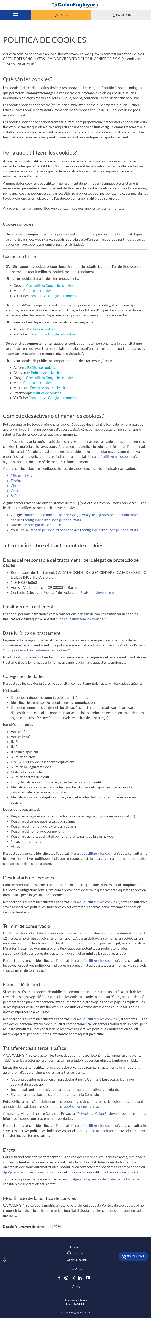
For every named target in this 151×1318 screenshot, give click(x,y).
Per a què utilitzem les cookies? (111, 456)
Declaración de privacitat (49, 388)
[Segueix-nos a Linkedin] (80, 1277)
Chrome (17, 486)
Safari (15, 496)
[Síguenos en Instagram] (66, 1277)
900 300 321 (133, 1256)
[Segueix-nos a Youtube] (89, 1277)
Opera (15, 491)
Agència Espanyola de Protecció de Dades (104, 1179)
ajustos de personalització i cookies (52, 530)
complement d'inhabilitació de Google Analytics (59, 515)
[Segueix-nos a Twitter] (73, 1277)
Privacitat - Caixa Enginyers (99, 1114)
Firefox (16, 481)
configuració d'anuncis (45, 525)
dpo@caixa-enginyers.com (94, 592)
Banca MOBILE (75, 1304)
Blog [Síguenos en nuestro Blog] (75, 1286)
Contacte (77, 1253)
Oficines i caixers (77, 1259)
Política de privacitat (47, 373)
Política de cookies (37, 291)
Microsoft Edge (22, 476)
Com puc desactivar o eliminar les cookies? (36, 650)
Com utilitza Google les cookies (50, 286)
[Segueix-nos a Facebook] (60, 1277)
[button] (61, 15)
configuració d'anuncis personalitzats (53, 520)
